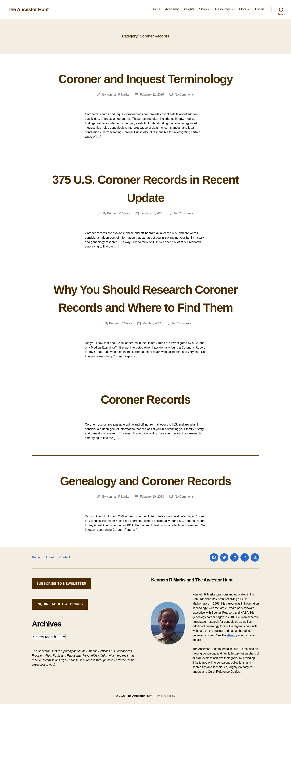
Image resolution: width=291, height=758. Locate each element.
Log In (259, 9)
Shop (203, 9)
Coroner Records (146, 434)
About (49, 611)
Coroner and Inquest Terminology (145, 87)
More (243, 9)
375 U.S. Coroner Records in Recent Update (145, 205)
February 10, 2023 (152, 551)
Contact (64, 611)
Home (156, 9)
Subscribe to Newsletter (61, 638)
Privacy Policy (166, 750)
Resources (223, 9)
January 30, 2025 (152, 231)
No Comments (184, 112)
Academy (172, 9)
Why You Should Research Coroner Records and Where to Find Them (145, 324)
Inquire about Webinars (60, 658)
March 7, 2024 (152, 359)
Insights (188, 9)
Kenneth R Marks (118, 112)
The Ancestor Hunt (29, 9)
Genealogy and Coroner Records (145, 525)
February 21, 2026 (152, 112)
